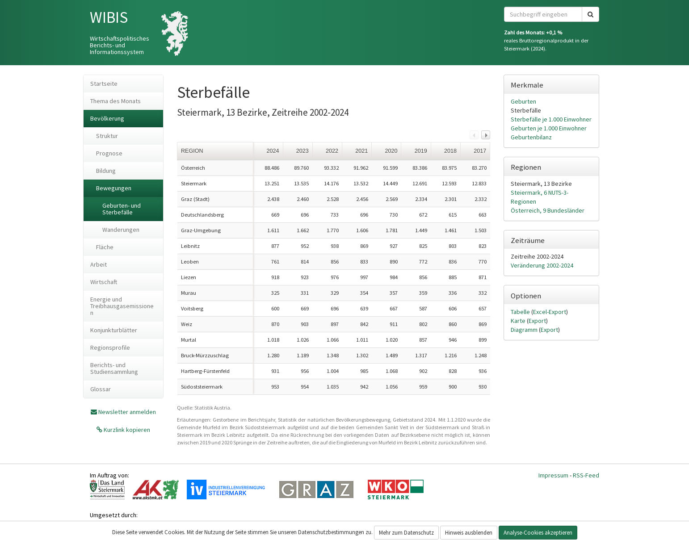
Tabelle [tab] (521, 312)
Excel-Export (549, 312)
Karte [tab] (519, 321)
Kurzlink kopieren (126, 430)
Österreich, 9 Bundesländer (547, 210)
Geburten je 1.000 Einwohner (549, 128)
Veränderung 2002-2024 (542, 265)
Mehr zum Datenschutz (406, 532)
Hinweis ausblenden (468, 532)
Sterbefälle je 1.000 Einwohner (551, 119)
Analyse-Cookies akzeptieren (538, 532)
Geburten (523, 101)
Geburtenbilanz (531, 137)
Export (537, 321)
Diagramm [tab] (525, 330)
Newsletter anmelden (127, 412)
